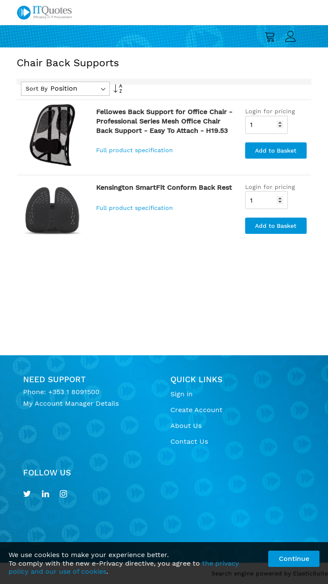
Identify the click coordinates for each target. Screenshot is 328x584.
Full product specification (134, 150)
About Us (186, 426)
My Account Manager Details (71, 403)
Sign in (181, 394)
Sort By (36, 88)
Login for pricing (270, 111)
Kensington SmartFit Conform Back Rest (164, 187)
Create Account (196, 410)
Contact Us (189, 441)
